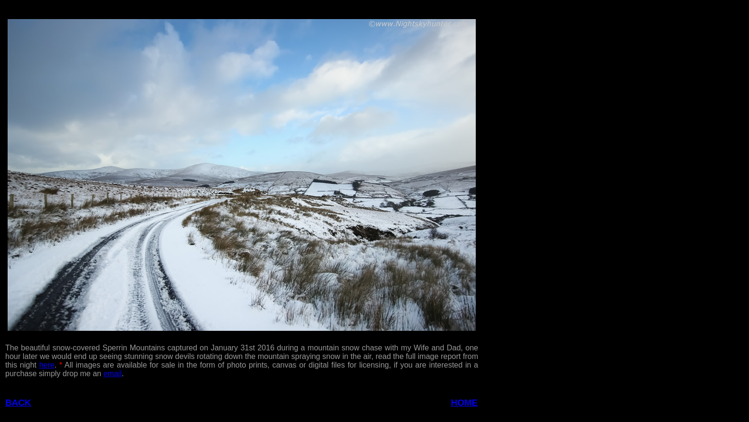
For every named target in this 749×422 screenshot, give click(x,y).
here (46, 365)
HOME (464, 403)
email (112, 373)
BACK (18, 403)
